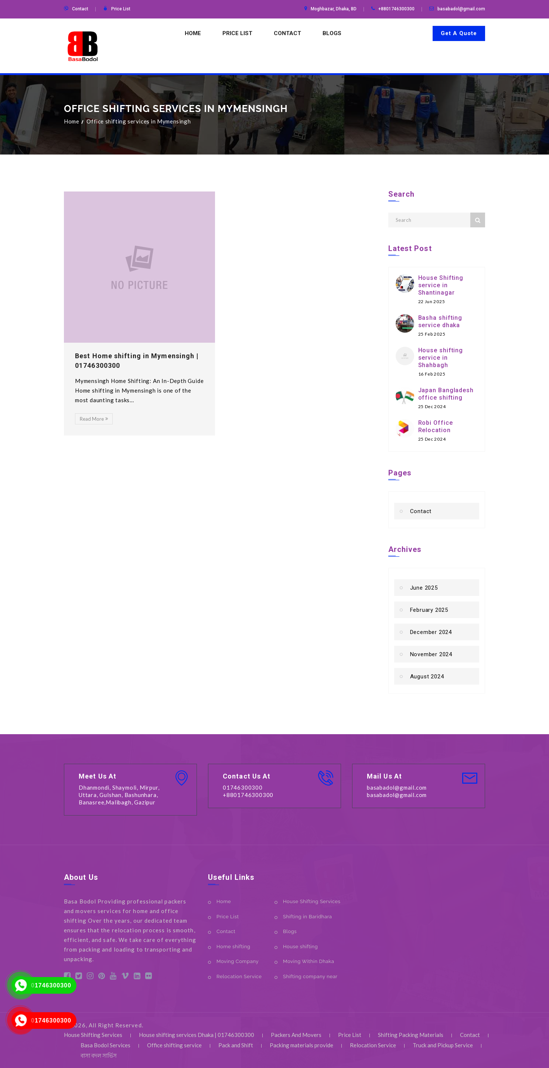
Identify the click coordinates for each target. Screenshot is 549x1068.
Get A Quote (459, 33)
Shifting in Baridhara (307, 916)
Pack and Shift (235, 1045)
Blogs (332, 33)
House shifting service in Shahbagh (440, 358)
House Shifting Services (312, 901)
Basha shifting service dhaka (440, 321)
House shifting (300, 946)
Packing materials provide (301, 1045)
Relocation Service (239, 976)
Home (193, 33)
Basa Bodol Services (105, 1045)
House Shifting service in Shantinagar (441, 285)
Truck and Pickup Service (443, 1045)
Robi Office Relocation (435, 426)
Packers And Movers (296, 1034)
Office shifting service (174, 1045)
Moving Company (237, 961)
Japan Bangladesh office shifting (446, 394)
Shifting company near (310, 976)
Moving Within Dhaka (308, 961)
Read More (94, 419)
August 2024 (427, 676)
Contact (80, 8)
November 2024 (431, 654)
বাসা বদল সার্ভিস (99, 1055)
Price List (120, 8)
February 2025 (429, 610)
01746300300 (51, 985)
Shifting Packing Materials (410, 1034)
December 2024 (431, 632)
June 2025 (424, 587)
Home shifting (233, 946)
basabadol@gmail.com (461, 8)
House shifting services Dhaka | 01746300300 (196, 1034)
